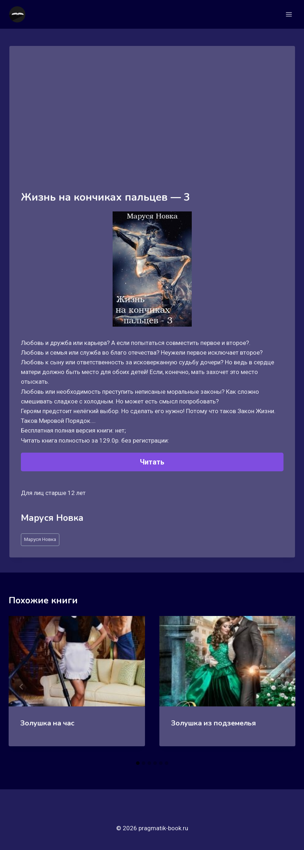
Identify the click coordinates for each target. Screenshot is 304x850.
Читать (152, 462)
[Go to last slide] (21, 686)
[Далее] (282, 686)
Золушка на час (47, 723)
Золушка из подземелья (213, 723)
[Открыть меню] (288, 14)
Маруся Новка (40, 539)
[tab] (138, 763)
